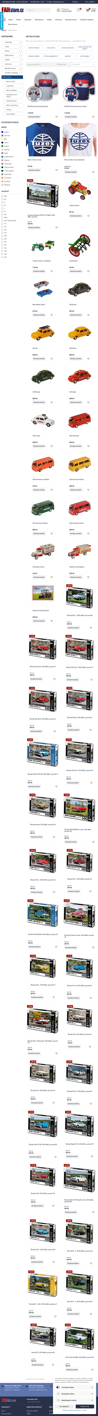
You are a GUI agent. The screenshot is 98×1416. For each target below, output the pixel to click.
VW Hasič (72, 392)
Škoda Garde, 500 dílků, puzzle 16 (79, 718)
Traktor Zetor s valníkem (42, 261)
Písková (6, 150)
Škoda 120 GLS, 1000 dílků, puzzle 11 (79, 667)
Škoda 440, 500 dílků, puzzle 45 (79, 1034)
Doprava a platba (32, 1411)
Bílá (5, 139)
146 (5, 248)
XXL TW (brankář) (10, 221)
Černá (6, 143)
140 (5, 245)
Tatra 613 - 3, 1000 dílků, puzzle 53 (79, 1302)
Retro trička (10, 81)
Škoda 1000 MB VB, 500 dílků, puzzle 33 (43, 934)
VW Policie (36, 392)
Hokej (10, 20)
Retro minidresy (12, 105)
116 (5, 227)
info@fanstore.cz (58, 2)
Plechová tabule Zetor (41, 611)
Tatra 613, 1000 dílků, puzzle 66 (43, 1352)
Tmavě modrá (8, 167)
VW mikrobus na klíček (41, 479)
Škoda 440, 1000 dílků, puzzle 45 (43, 1090)
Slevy (3, 1411)
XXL (5, 214)
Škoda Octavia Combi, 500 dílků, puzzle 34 (79, 936)
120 (5, 230)
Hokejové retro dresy (11, 96)
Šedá (6, 153)
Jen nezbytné (64, 1406)
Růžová (6, 160)
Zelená (6, 146)
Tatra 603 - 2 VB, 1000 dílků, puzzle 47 (43, 1304)
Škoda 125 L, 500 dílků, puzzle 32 (79, 879)
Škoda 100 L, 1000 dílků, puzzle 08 (79, 615)
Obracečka (73, 261)
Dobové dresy (11, 101)
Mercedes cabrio (39, 305)
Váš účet (53, 1407)
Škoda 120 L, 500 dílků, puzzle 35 (43, 985)
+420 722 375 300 (22, 2)
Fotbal (18, 20)
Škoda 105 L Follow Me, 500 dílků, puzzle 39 (43, 1042)
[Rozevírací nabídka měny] (92, 2)
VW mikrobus (74, 436)
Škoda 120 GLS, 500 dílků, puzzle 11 (43, 667)
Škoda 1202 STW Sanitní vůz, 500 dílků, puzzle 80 (79, 1201)
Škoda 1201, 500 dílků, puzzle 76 (43, 1193)
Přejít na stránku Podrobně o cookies (74, 1410)
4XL (5, 257)
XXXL (6, 217)
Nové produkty (6, 1414)
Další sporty (39, 20)
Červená (7, 136)
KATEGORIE (7, 36)
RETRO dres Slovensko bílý (38, 106)
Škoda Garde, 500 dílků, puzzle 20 (43, 825)
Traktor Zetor (74, 206)
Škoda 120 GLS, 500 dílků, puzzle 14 (43, 719)
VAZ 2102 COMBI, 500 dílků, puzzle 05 (80, 1357)
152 (5, 251)
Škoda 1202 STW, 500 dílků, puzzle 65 (43, 1145)
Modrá (6, 132)
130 (5, 239)
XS (5, 199)
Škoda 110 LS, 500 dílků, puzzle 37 (79, 986)
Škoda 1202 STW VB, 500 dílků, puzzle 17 (43, 774)
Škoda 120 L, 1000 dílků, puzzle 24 (43, 880)
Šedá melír (7, 174)
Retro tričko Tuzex (35, 160)
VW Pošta (72, 348)
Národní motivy (71, 20)
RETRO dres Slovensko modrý (75, 106)
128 (5, 236)
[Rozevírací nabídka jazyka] (75, 2)
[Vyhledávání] (37, 10)
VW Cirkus (36, 436)
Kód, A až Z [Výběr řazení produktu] (84, 64)
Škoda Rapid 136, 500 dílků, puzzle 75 (80, 1144)
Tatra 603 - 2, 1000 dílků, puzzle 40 (80, 1251)
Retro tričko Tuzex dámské (74, 160)
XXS (5, 196)
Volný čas (58, 20)
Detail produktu (34, 117)
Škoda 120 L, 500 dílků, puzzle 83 (43, 1250)
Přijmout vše (85, 1406)
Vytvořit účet (66, 11)
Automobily (10, 114)
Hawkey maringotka (76, 567)
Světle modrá (8, 157)
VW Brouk (73, 305)
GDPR (28, 1414)
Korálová (7, 181)
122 (5, 233)
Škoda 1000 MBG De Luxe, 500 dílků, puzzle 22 (77, 830)
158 (5, 254)
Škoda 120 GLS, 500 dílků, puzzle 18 (79, 770)
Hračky (8, 110)
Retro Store (12, 24)
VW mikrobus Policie (40, 523)
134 (5, 242)
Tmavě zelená (9, 171)
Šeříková (7, 185)
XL (5, 211)
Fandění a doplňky (86, 20)
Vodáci (49, 20)
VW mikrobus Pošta (76, 479)
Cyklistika (27, 20)
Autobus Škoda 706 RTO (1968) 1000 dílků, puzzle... (41, 216)
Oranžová (7, 178)
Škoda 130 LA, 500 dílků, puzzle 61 (79, 1091)
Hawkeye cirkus (38, 567)
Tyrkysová (7, 164)
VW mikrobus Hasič (76, 523)
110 (5, 224)
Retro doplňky (11, 90)
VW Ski (35, 348)
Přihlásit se (65, 9)
